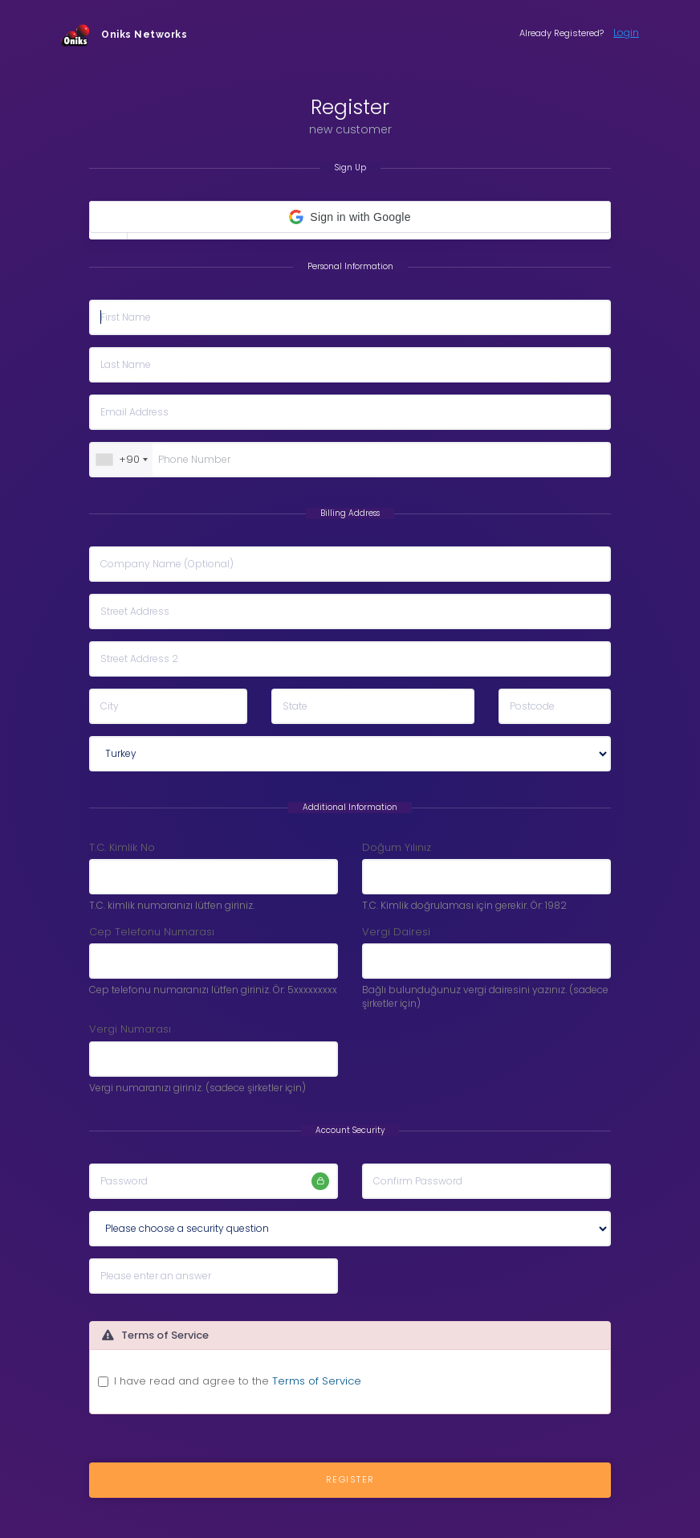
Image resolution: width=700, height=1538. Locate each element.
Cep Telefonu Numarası (151, 932)
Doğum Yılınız (396, 848)
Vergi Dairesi (396, 932)
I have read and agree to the (237, 1381)
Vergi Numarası (130, 1029)
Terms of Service (316, 1381)
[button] (350, 217)
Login (626, 32)
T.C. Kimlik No (122, 848)
